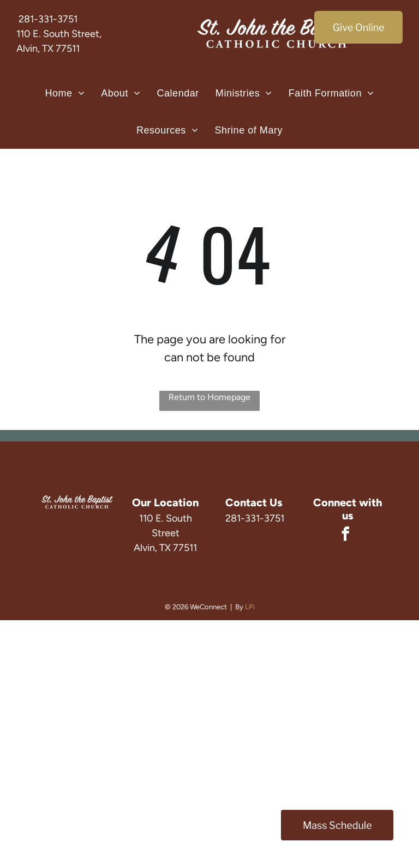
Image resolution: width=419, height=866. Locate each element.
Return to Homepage (209, 397)
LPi (250, 607)
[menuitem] (65, 93)
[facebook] (346, 535)
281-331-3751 (48, 19)
